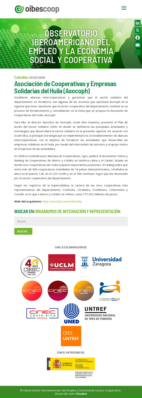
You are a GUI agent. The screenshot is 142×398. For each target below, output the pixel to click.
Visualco (81, 393)
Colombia (21, 77)
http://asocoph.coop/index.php (62, 201)
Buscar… (23, 231)
